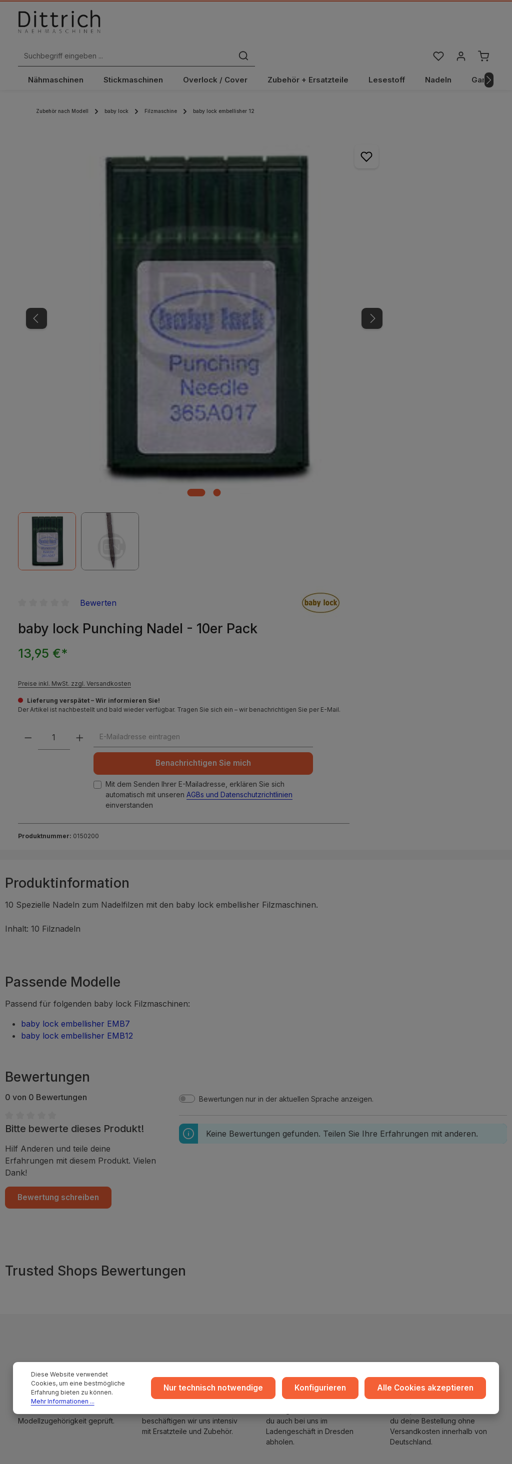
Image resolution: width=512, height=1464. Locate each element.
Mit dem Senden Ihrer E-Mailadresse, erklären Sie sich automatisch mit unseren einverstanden (369, 389)
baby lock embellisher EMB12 (77, 646)
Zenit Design (330, 1446)
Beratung (417, 1159)
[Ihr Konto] (459, 26)
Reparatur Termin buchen (61, 1265)
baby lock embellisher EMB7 (75, 634)
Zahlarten (289, 1159)
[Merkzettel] (436, 26)
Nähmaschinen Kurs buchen (65, 1236)
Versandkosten (398, 1445)
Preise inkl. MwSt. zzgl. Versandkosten (364, 228)
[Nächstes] (489, 61)
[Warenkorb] (483, 26)
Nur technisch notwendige (231, 1393)
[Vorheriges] (36, 248)
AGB (153, 1143)
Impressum (163, 1127)
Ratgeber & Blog (429, 1127)
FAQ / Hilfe (419, 1207)
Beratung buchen (61, 1251)
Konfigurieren (332, 1393)
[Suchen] (363, 26)
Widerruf (160, 1175)
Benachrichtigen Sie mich (368, 348)
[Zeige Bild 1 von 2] (145, 370)
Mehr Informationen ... (88, 1401)
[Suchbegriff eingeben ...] (245, 26)
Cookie (158, 1191)
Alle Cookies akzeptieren (430, 1393)
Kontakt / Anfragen (433, 1191)
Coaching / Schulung (436, 1143)
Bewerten (387, 131)
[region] (153, 272)
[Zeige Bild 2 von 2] (166, 370)
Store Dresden (298, 1191)
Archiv (284, 1207)
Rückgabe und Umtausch (315, 1175)
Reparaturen (422, 1175)
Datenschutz (166, 1159)
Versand (288, 1143)
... (276, 1127)
